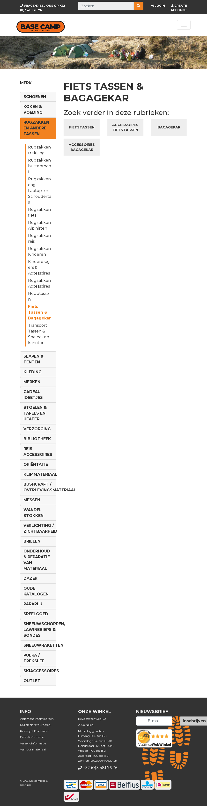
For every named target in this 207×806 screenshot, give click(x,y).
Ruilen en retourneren (35, 725)
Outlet (31, 681)
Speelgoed (35, 614)
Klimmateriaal (40, 474)
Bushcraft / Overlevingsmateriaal (49, 487)
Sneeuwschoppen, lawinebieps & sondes (44, 630)
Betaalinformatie (32, 737)
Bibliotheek (37, 439)
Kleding (32, 372)
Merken (31, 382)
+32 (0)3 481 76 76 (100, 767)
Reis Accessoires (37, 451)
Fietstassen (82, 127)
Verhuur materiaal (33, 749)
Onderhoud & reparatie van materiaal (36, 560)
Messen (31, 500)
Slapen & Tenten (33, 359)
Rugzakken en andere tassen (36, 128)
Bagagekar (168, 127)
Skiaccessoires (41, 671)
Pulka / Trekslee (33, 658)
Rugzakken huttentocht (39, 166)
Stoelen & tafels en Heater (35, 413)
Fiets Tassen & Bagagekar (39, 312)
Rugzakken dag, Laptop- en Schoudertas (39, 191)
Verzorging (37, 429)
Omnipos (25, 784)
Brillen (31, 541)
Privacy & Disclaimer (34, 731)
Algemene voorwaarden (37, 719)
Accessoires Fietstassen (125, 127)
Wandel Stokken (33, 513)
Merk (26, 83)
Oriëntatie (35, 464)
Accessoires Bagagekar (82, 147)
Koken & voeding (33, 109)
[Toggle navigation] (184, 25)
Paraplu (32, 604)
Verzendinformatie (33, 743)
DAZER (30, 578)
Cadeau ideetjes (33, 394)
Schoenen (34, 96)
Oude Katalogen (36, 591)
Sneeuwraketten (43, 645)
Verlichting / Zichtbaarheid (40, 528)
